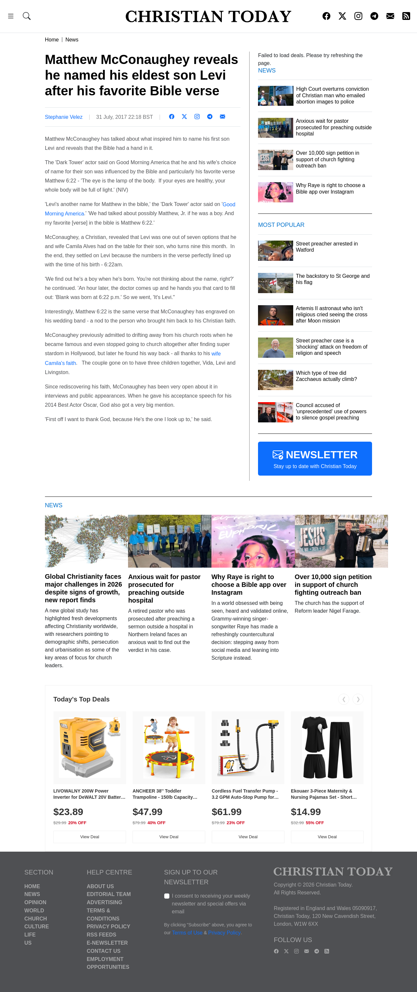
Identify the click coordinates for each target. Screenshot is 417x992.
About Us (100, 886)
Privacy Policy (108, 926)
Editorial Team (109, 894)
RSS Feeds (101, 934)
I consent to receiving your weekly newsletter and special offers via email (211, 903)
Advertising (104, 902)
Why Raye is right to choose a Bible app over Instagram (248, 584)
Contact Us (104, 951)
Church (35, 918)
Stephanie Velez (64, 117)
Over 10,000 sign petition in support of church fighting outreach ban (333, 584)
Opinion (35, 902)
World (34, 910)
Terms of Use (187, 933)
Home (52, 39)
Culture (36, 926)
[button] (11, 17)
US (28, 943)
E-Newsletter (107, 943)
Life (30, 934)
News (72, 39)
